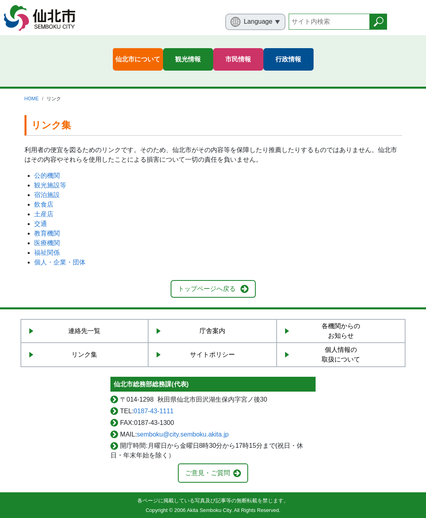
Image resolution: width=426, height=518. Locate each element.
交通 (40, 223)
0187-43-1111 (154, 411)
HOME (31, 99)
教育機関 (47, 233)
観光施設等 (50, 185)
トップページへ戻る (207, 288)
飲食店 (43, 204)
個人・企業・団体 (60, 262)
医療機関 (47, 243)
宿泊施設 (47, 194)
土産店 (43, 214)
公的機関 (47, 175)
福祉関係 (47, 252)
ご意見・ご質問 (207, 472)
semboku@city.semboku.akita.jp (182, 434)
